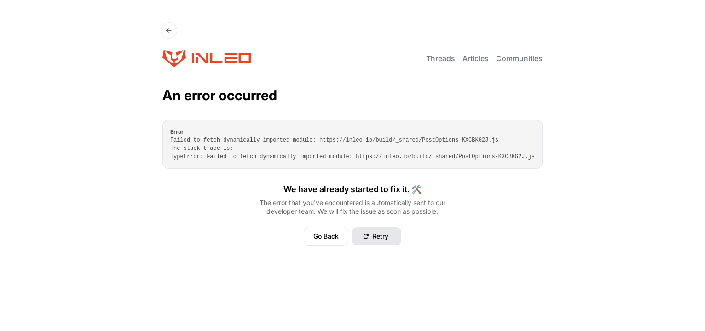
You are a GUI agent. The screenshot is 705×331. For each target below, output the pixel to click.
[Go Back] (169, 30)
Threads (440, 58)
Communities (519, 58)
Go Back (326, 236)
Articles (475, 58)
